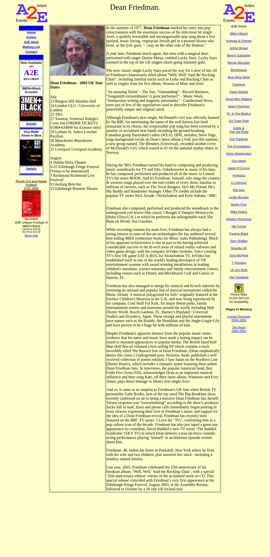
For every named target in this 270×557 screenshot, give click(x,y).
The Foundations (239, 146)
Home (31, 32)
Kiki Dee (239, 190)
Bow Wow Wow (239, 77)
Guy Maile (239, 161)
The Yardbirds (238, 277)
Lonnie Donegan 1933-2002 (238, 318)
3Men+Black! (239, 33)
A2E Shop (31, 42)
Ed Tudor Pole (239, 121)
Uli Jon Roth (238, 270)
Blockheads (239, 70)
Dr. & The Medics (239, 113)
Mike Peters (238, 212)
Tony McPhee (238, 255)
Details (31, 124)
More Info (31, 235)
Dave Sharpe (239, 92)
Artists (31, 37)
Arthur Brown (239, 48)
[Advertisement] (31, 310)
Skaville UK (239, 248)
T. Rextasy (238, 263)
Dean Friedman (239, 106)
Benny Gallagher (239, 55)
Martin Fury (239, 204)
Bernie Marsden (239, 63)
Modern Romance (238, 219)
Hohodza (238, 175)
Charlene (238, 84)
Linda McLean (239, 197)
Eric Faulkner (238, 139)
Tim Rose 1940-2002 (238, 329)
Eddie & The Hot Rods (238, 130)
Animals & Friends (239, 41)
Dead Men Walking (239, 99)
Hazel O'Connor (239, 168)
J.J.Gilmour (239, 183)
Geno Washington (239, 153)
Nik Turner (239, 226)
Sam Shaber (238, 241)
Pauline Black (238, 233)
